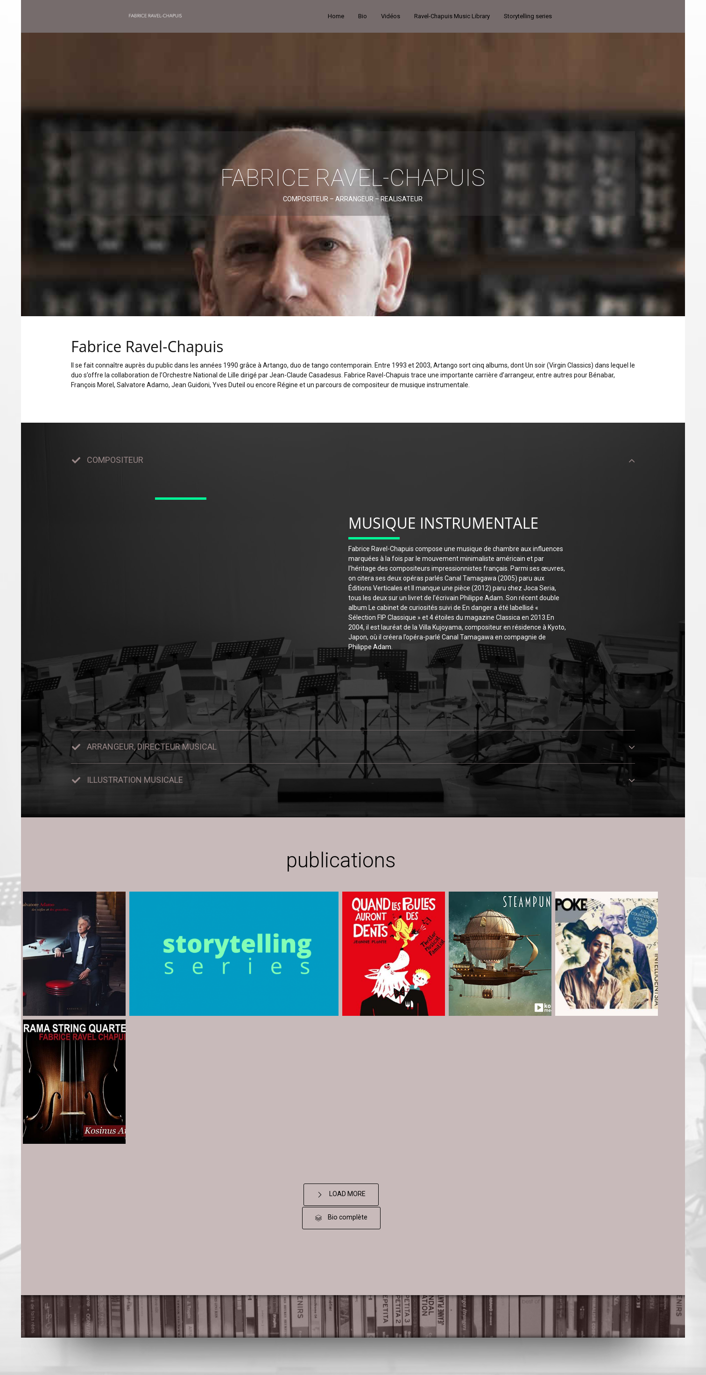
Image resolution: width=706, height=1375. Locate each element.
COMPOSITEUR (115, 460)
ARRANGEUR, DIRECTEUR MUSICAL (152, 746)
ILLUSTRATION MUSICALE (135, 780)
